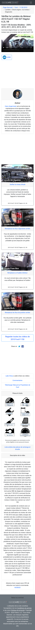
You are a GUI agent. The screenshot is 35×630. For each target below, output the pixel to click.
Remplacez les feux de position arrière (17, 312)
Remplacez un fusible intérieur (17, 273)
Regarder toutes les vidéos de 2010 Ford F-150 (17, 337)
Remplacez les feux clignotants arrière (17, 229)
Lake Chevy (9, 376)
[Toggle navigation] (31, 2)
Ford (16, 7)
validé (7, 57)
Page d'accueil (8, 7)
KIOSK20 (17, 587)
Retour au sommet (17, 598)
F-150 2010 (23, 7)
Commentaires (17, 380)
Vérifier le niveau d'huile (17, 184)
